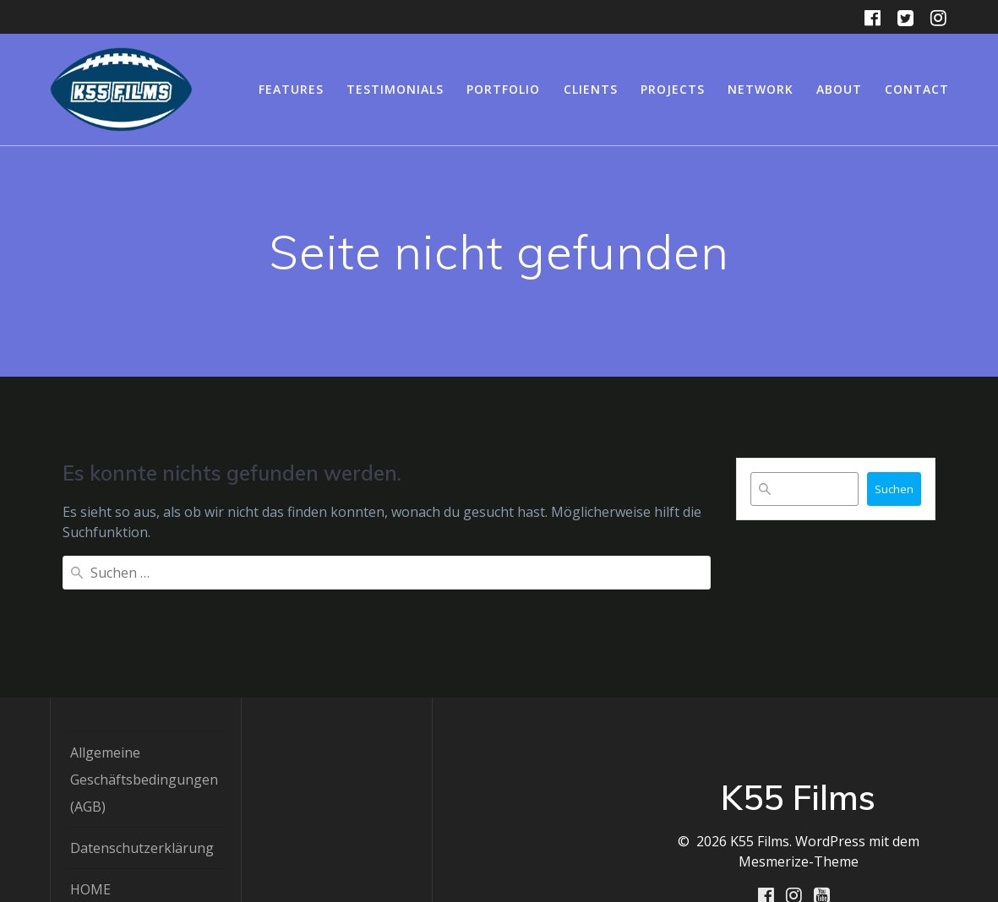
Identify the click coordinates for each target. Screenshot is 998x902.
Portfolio (503, 89)
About (839, 89)
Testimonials (395, 89)
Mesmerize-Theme (799, 779)
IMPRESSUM (110, 849)
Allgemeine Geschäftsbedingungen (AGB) (144, 697)
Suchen (894, 489)
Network (760, 89)
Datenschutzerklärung (142, 766)
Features (291, 89)
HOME (90, 807)
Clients (591, 89)
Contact (917, 89)
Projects (673, 89)
